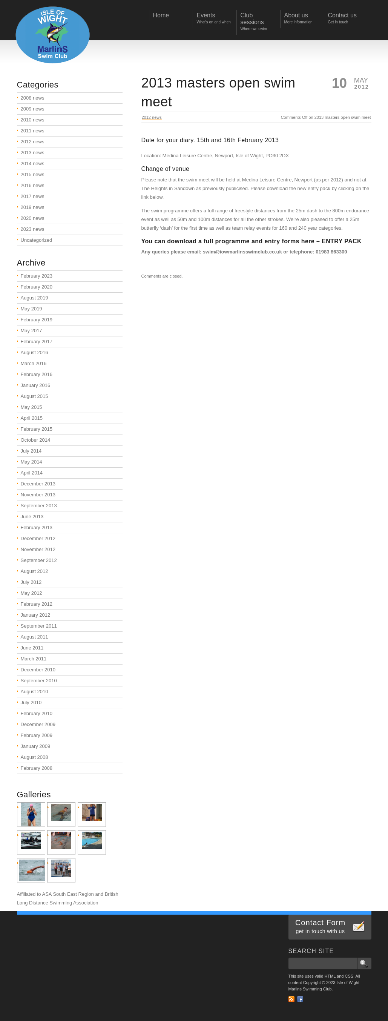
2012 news (152, 117)
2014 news (32, 163)
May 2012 (31, 593)
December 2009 (38, 724)
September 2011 (39, 626)
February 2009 (37, 735)
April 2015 (32, 418)
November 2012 (38, 549)
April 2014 (32, 473)
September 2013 (39, 505)
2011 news (32, 131)
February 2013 (37, 527)
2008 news (32, 98)
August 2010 (34, 691)
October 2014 (36, 440)
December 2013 (38, 484)
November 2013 (38, 494)
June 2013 (32, 516)
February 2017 (37, 341)
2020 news (32, 218)
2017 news (32, 196)
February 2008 (37, 768)
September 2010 (39, 680)
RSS (291, 999)
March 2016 (34, 363)
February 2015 (37, 429)
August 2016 (34, 352)
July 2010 (31, 702)
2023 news (32, 229)
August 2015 (34, 396)
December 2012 (38, 538)
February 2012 (37, 604)
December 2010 (38, 669)
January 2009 (36, 746)
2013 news (32, 152)
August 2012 (34, 571)
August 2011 (34, 637)
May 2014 (31, 462)
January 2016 (36, 385)
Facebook (300, 999)
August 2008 (34, 757)
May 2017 (31, 330)
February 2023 (37, 276)
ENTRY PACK (342, 241)
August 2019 (34, 298)
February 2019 (37, 319)
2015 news (32, 174)
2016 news (32, 185)
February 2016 (37, 374)
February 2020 (37, 287)
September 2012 (39, 560)
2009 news (32, 109)
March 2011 (34, 659)
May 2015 (31, 407)
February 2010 (37, 713)
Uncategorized (36, 240)
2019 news (32, 207)
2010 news (32, 120)
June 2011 (32, 648)
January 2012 (36, 615)
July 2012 (31, 582)
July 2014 (31, 451)
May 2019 (31, 309)
